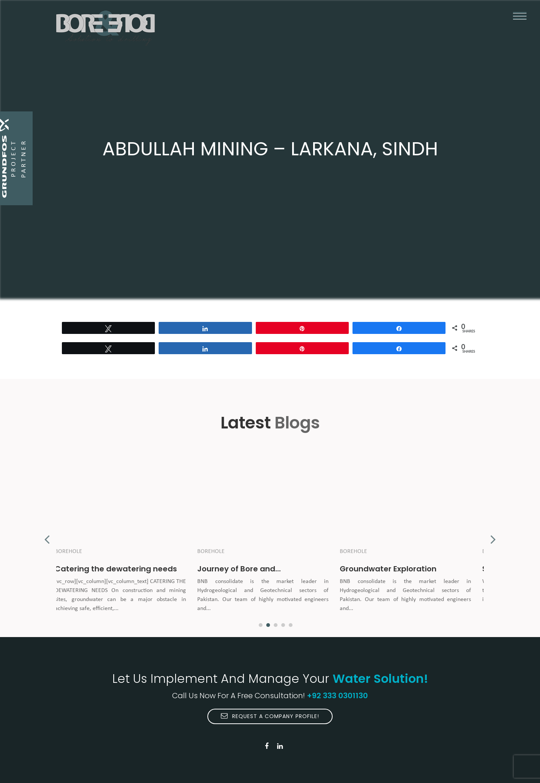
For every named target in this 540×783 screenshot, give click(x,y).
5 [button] (290, 625)
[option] (127, 535)
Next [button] (493, 535)
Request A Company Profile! (270, 716)
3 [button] (276, 625)
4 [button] (283, 625)
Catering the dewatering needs (123, 568)
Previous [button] (47, 535)
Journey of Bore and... (246, 568)
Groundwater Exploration (395, 568)
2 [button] (268, 625)
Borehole (75, 552)
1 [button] (260, 625)
